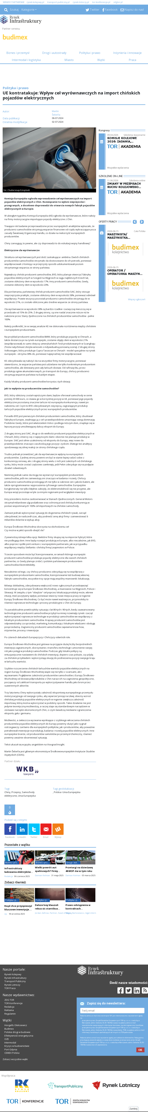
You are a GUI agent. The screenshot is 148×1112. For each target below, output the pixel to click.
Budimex (9, 1028)
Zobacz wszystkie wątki (15, 1059)
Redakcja (9, 1006)
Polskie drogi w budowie (17, 1032)
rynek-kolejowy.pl (35, 2)
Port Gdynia (10, 1049)
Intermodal (10, 1042)
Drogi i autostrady (54, 53)
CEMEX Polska (11, 1052)
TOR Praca (10, 988)
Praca (132, 60)
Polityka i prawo (89, 53)
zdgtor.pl (118, 2)
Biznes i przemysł (17, 53)
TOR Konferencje (13, 1003)
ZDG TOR (9, 999)
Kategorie (27, 10)
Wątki (101, 60)
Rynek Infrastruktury (15, 977)
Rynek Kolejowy (12, 974)
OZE (6, 1039)
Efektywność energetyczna (18, 1035)
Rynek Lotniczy (12, 984)
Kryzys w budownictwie (16, 1045)
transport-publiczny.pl (58, 2)
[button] (134, 227)
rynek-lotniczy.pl (81, 2)
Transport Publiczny (15, 981)
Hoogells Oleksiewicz (15, 1025)
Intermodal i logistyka (26, 60)
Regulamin (10, 1013)
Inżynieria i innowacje (127, 53)
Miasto (69, 60)
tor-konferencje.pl (101, 2)
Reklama (9, 1010)
